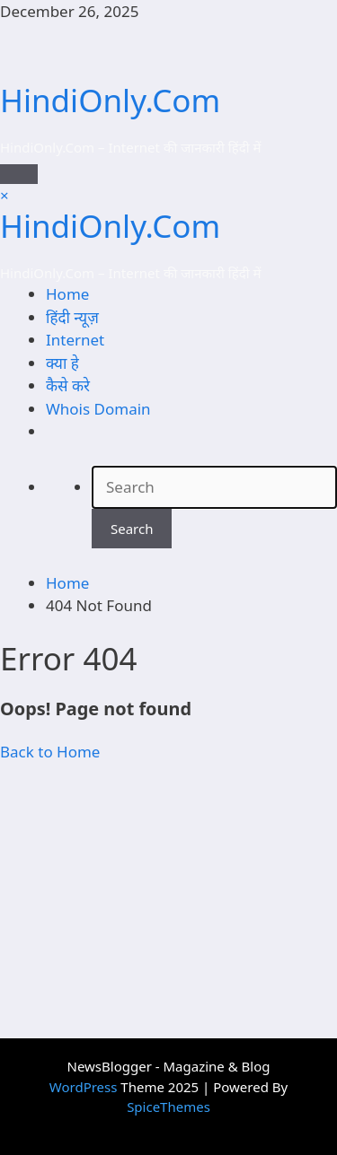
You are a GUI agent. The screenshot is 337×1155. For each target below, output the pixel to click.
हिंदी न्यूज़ (72, 317)
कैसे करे (68, 385)
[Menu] (19, 174)
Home (67, 294)
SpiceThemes (168, 1107)
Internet (75, 339)
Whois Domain (98, 408)
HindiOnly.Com (110, 100)
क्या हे (62, 363)
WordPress (83, 1087)
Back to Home (50, 751)
